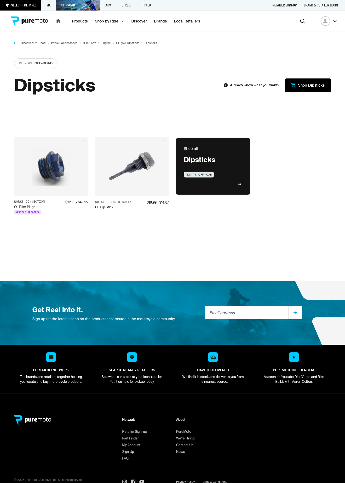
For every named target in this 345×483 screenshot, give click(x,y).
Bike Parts (89, 42)
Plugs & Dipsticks (127, 42)
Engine (106, 42)
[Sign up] (295, 312)
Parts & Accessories (64, 42)
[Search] (302, 21)
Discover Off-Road (33, 42)
